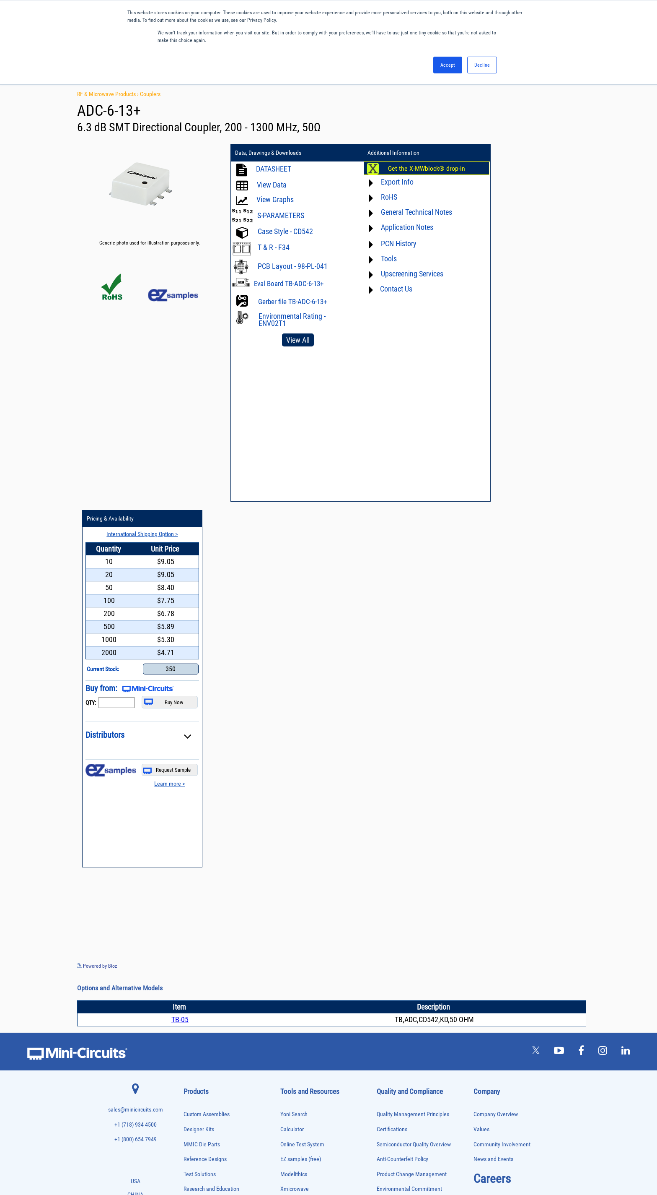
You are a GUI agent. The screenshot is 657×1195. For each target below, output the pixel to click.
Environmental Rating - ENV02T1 (292, 320)
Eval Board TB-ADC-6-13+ (288, 283)
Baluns (190, 872)
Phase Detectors (198, 1012)
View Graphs (275, 199)
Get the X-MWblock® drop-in (416, 168)
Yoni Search (294, 748)
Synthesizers (195, 1100)
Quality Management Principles (413, 748)
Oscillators (194, 1004)
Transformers (195, 1127)
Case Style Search (301, 927)
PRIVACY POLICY (324, 1160)
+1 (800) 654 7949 (135, 773)
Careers (492, 812)
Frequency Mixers (199, 951)
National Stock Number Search (315, 912)
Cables (190, 890)
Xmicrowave (294, 823)
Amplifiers (193, 855)
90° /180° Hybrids (199, 1074)
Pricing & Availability (504, 153)
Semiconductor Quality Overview (414, 778)
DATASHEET (273, 168)
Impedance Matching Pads (207, 969)
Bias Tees (192, 881)
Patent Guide (295, 897)
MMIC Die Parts (202, 778)
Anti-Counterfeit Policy (402, 793)
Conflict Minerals (396, 882)
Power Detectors (198, 1039)
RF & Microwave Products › (108, 94)
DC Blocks (193, 916)
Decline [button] (482, 65)
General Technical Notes (406, 212)
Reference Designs (205, 793)
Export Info (387, 181)
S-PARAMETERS (280, 215)
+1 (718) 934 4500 (135, 758)
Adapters (191, 846)
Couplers (150, 94)
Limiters (191, 977)
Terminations (195, 1109)
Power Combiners (199, 1030)
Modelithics (293, 808)
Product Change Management (412, 808)
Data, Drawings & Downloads (268, 153)
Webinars (291, 882)
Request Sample (554, 404)
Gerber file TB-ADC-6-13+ (292, 301)
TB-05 (180, 653)
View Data (272, 184)
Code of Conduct (396, 853)
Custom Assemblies (207, 748)
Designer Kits (199, 763)
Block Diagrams (298, 853)
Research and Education (211, 823)
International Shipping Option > (530, 168)
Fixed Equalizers (198, 942)
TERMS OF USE (287, 1160)
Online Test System (302, 778)
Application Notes (397, 227)
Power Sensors (197, 1048)
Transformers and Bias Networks (213, 1135)
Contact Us (386, 288)
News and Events (493, 793)
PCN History (388, 243)
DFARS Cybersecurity (400, 897)
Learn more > (556, 417)
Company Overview (495, 748)
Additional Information (383, 153)
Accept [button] (447, 65)
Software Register (300, 957)
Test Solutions (200, 808)
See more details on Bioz (571, 600)
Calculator (292, 763)
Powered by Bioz (97, 600)
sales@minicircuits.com (135, 743)
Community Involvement (501, 778)
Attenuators (194, 864)
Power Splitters (197, 1056)
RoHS (379, 197)
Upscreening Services (402, 273)
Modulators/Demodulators (207, 995)
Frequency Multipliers (203, 960)
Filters (189, 934)
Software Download (302, 942)
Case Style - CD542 (285, 231)
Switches (192, 1091)
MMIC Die (192, 986)
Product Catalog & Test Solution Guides (325, 867)
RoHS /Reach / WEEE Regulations (415, 837)
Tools (379, 258)
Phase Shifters (197, 1021)
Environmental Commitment (409, 823)
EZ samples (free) (300, 793)
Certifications (392, 763)
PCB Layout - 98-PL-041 (293, 266)
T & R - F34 (274, 247)
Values (481, 763)
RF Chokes (193, 1083)
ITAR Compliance (396, 867)
